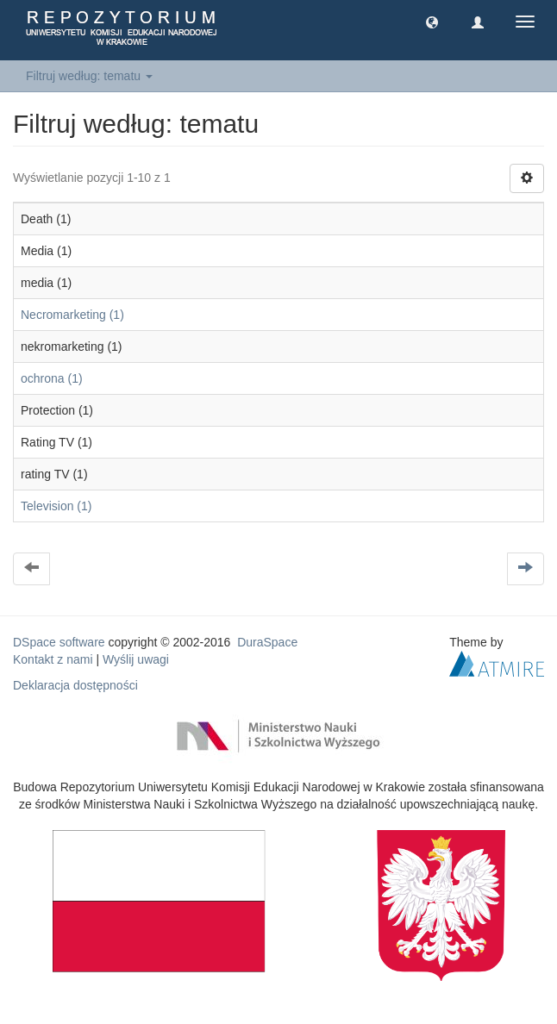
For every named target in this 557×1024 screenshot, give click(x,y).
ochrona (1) (52, 378)
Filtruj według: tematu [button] (89, 76)
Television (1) (56, 506)
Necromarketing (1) (72, 315)
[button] (431, 21)
